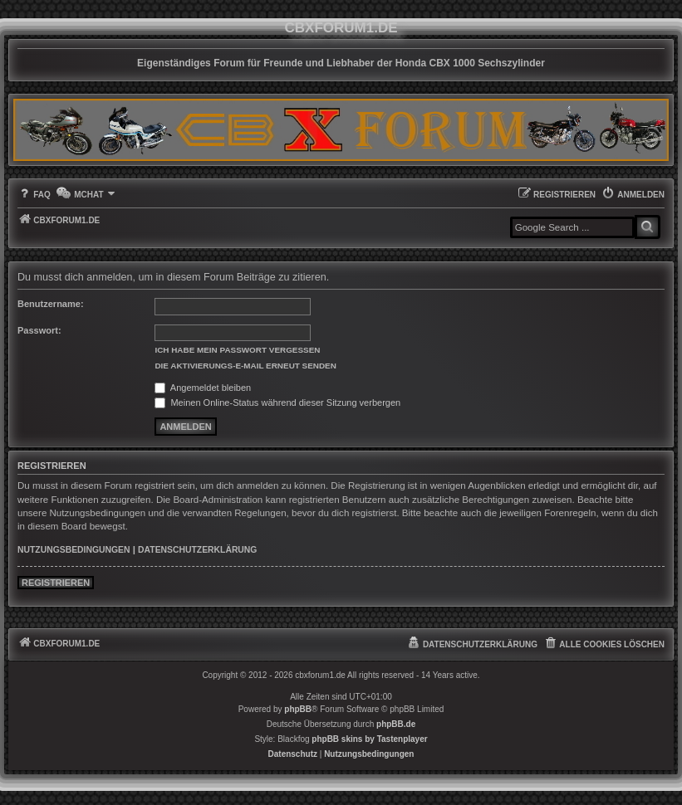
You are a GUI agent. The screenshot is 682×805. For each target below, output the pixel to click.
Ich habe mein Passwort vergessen (237, 349)
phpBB (298, 709)
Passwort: (39, 330)
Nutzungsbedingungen (73, 549)
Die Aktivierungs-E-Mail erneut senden (245, 365)
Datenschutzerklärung (197, 549)
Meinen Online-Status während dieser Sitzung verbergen (277, 402)
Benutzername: (50, 304)
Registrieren (56, 583)
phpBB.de (395, 724)
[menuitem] (34, 194)
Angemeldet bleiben (203, 388)
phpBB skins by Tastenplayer (369, 739)
